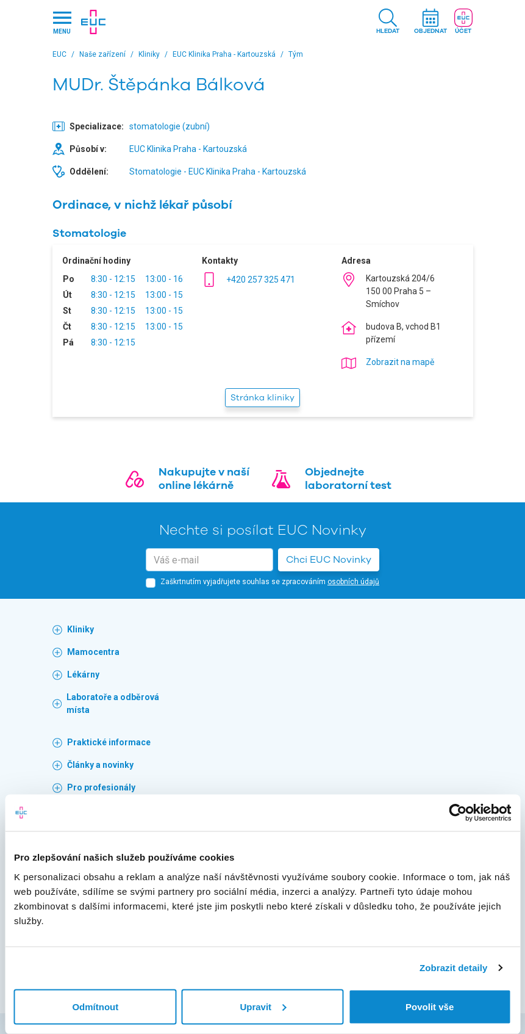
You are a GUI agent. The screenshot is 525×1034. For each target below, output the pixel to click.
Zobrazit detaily (454, 968)
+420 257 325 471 (260, 279)
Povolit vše (429, 1006)
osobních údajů (353, 581)
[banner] (93, 22)
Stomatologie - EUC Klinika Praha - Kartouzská (217, 171)
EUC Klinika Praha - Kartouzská (188, 149)
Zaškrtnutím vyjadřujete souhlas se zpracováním (269, 581)
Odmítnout (95, 1006)
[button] (388, 22)
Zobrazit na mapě (400, 362)
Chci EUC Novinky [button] (328, 559)
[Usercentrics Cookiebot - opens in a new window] (457, 813)
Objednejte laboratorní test (348, 479)
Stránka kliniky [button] (262, 397)
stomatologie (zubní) (169, 126)
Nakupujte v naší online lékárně (204, 479)
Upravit (263, 1006)
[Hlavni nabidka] (62, 22)
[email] (209, 559)
